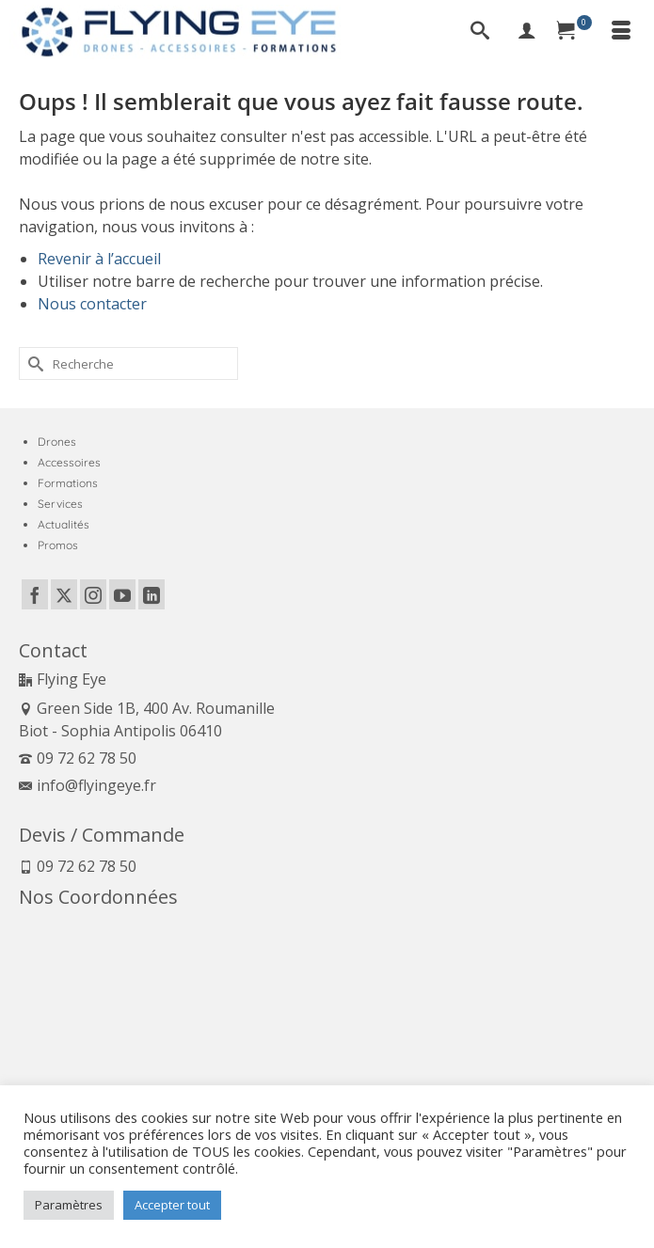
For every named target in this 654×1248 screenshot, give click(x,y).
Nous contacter (92, 303)
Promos (58, 545)
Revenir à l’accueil (99, 258)
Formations (68, 483)
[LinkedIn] (151, 594)
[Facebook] (35, 594)
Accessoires (69, 462)
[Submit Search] (33, 363)
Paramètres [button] (69, 1204)
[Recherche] (479, 32)
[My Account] (526, 32)
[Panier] (574, 32)
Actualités (63, 524)
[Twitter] (64, 594)
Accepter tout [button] (172, 1204)
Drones (57, 441)
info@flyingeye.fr (87, 785)
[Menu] (621, 32)
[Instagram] (93, 594)
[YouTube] (122, 594)
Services (60, 504)
